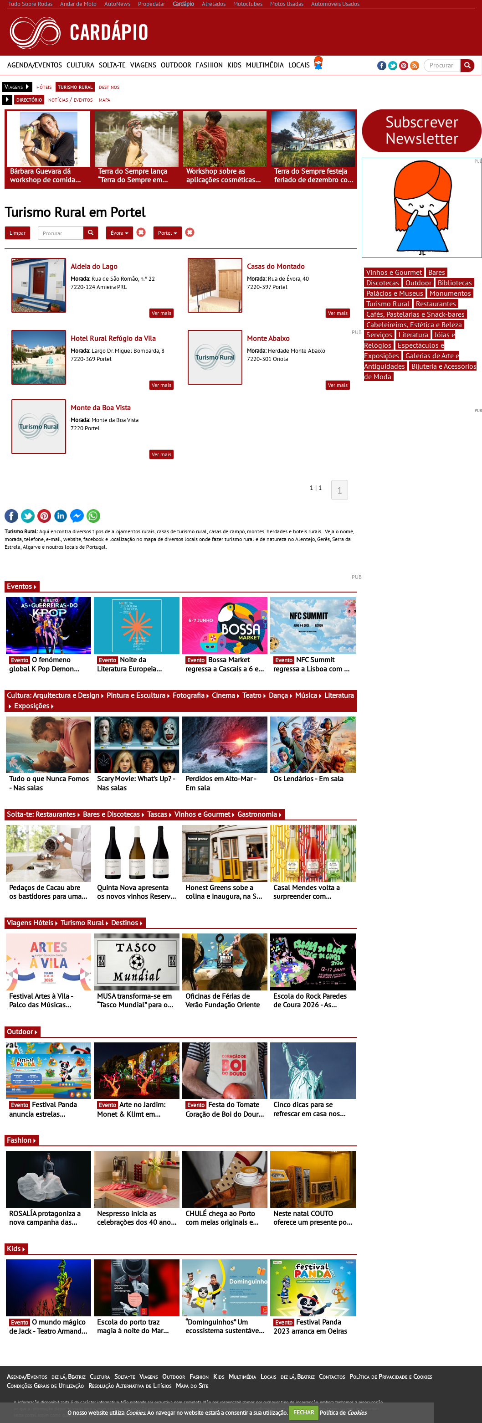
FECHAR (303, 1412)
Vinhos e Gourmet (205, 814)
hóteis (43, 86)
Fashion (209, 65)
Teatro (254, 695)
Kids (234, 65)
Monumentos (450, 293)
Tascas (160, 814)
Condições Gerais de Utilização (45, 1386)
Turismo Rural (85, 922)
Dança (281, 695)
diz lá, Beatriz (68, 1376)
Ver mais (161, 312)
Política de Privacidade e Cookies (390, 1376)
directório (29, 99)
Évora (119, 232)
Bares (436, 272)
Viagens (143, 65)
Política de (343, 1412)
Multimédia (265, 65)
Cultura (80, 65)
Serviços (379, 334)
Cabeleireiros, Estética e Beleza (414, 324)
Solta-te (112, 65)
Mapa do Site (192, 1386)
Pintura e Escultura (139, 695)
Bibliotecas (455, 282)
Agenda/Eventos (34, 65)
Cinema (226, 695)
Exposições (34, 705)
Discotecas (382, 282)
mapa (104, 99)
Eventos (22, 586)
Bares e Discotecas (114, 814)
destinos (109, 86)
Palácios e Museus (394, 293)
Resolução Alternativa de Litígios (129, 1386)
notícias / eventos (70, 99)
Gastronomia (259, 814)
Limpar (18, 232)
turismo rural (75, 86)
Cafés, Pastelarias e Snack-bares (415, 314)
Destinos (127, 922)
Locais (299, 65)
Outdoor (176, 65)
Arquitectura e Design (69, 695)
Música (309, 695)
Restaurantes (58, 814)
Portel (167, 232)
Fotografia (191, 695)
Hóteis (46, 922)
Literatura (413, 334)
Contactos (332, 1376)
